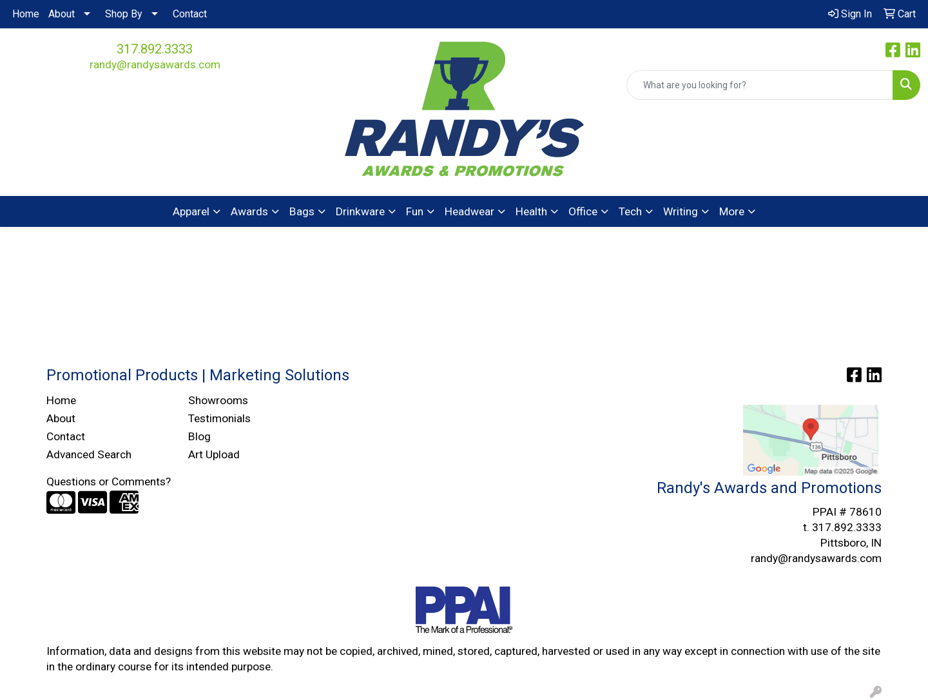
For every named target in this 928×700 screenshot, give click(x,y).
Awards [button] (249, 211)
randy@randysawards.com (155, 64)
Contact (190, 14)
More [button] (731, 211)
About (61, 14)
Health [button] (531, 211)
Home (25, 14)
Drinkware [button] (360, 211)
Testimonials (219, 418)
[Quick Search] (759, 85)
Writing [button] (680, 211)
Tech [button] (630, 211)
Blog (199, 436)
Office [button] (582, 211)
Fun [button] (414, 211)
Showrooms (218, 400)
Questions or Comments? (108, 481)
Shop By (123, 14)
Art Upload (214, 454)
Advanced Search (88, 454)
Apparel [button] (191, 211)
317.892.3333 (155, 49)
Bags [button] (301, 211)
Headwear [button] (469, 211)
